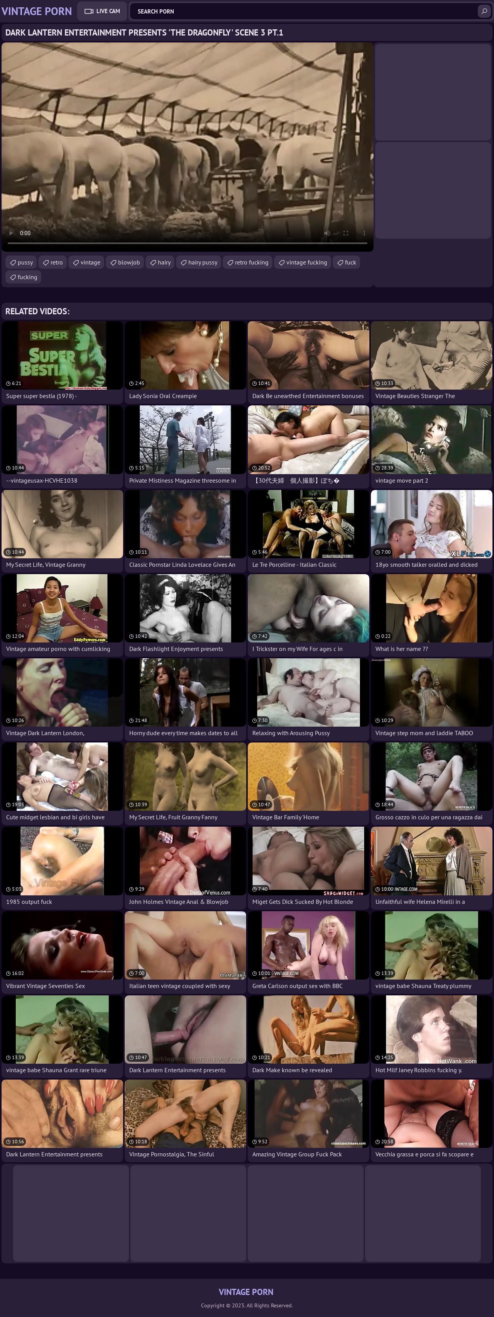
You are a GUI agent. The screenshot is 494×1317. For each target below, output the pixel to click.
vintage (90, 262)
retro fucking (252, 262)
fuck (350, 262)
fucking (27, 277)
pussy (25, 262)
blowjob (129, 262)
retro (57, 262)
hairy (164, 262)
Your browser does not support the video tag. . (188, 147)
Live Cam (108, 11)
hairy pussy (202, 262)
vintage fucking (306, 262)
